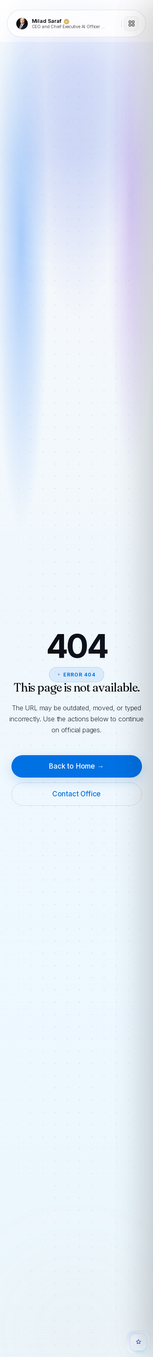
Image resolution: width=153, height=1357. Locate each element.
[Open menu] (131, 23)
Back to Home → (76, 766)
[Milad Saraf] (66, 23)
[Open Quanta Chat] (138, 1342)
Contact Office (76, 794)
